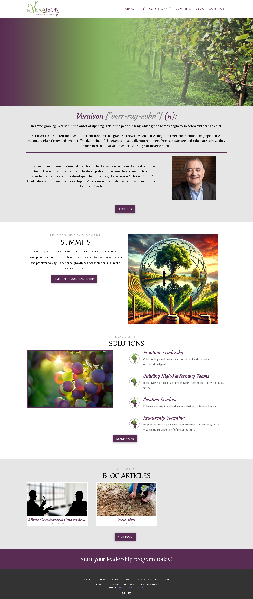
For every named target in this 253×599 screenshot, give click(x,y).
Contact (115, 580)
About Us (88, 580)
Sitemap (126, 580)
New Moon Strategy (131, 587)
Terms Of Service (160, 580)
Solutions (102, 580)
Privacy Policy (141, 580)
